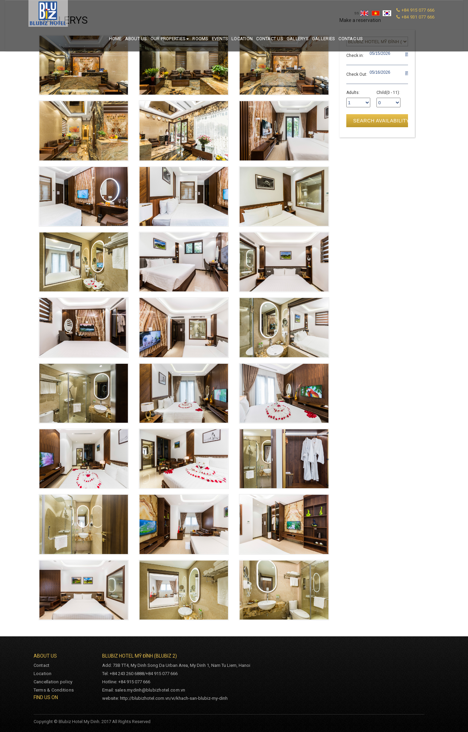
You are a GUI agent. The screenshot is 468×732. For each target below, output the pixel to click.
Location (242, 38)
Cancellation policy (53, 681)
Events (220, 38)
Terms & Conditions (54, 690)
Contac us (350, 38)
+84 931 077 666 (418, 17)
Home (115, 38)
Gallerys (298, 38)
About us (136, 38)
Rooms (200, 38)
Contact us (269, 38)
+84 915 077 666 (418, 10)
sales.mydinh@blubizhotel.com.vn (150, 690)
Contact (42, 665)
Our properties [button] (170, 38)
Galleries (323, 38)
